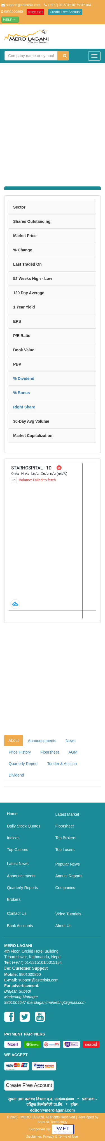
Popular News (67, 864)
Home (12, 814)
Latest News (18, 863)
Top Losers (64, 849)
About (13, 740)
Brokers (13, 899)
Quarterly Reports (22, 887)
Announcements (42, 740)
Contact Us (16, 913)
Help (10, 19)
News (71, 740)
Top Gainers (17, 849)
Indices (13, 838)
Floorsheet (49, 752)
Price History (20, 752)
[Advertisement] (52, 121)
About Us (63, 925)
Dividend (16, 775)
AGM (73, 752)
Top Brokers (65, 838)
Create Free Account (65, 12)
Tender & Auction (62, 763)
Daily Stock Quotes (23, 826)
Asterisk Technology (52, 1122)
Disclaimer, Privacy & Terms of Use (52, 1136)
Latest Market (67, 814)
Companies (65, 887)
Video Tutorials (68, 914)
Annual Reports (69, 876)
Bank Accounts (20, 925)
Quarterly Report (23, 763)
